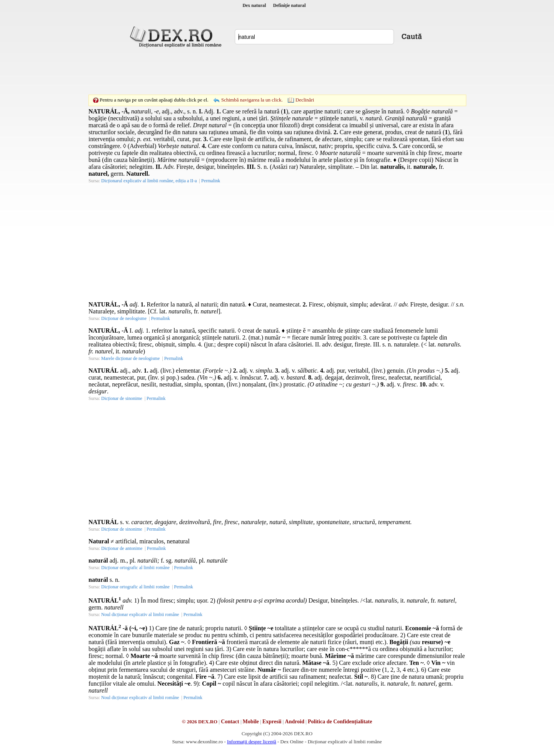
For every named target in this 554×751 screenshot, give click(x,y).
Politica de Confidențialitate (340, 721)
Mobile (251, 721)
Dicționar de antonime (121, 548)
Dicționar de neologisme (124, 318)
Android (294, 721)
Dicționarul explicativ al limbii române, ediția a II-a (149, 180)
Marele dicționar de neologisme (130, 358)
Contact (230, 721)
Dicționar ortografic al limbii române (135, 567)
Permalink (210, 180)
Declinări (304, 100)
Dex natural (254, 5)
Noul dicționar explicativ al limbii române (140, 614)
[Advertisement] (277, 71)
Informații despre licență (251, 741)
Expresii (272, 721)
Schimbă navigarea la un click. (252, 100)
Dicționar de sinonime (121, 398)
